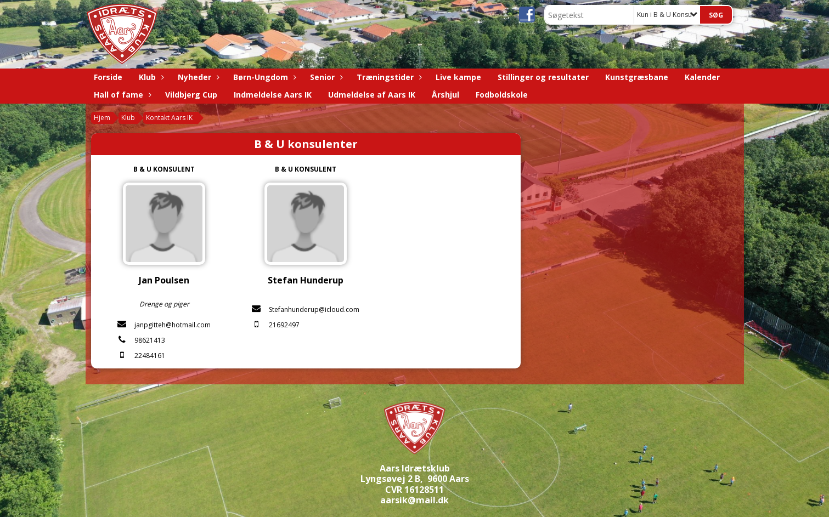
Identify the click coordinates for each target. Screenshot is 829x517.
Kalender (702, 77)
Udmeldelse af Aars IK (371, 94)
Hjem (102, 117)
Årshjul (445, 94)
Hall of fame (121, 94)
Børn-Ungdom (263, 77)
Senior (325, 77)
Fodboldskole (502, 94)
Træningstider (388, 77)
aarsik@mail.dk (414, 500)
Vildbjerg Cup (191, 94)
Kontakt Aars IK (169, 117)
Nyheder (197, 77)
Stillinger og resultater (543, 77)
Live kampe (458, 77)
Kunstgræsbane (636, 77)
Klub (150, 77)
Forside (108, 77)
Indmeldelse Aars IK (273, 94)
